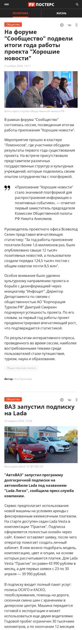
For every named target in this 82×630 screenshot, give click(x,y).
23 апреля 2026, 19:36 (18, 421)
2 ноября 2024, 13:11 (17, 66)
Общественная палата (21, 368)
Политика (20, 13)
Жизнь (61, 13)
